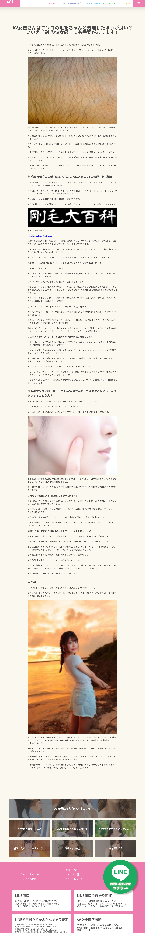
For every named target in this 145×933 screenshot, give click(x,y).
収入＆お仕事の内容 (72, 5)
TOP (29, 874)
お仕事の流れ (54, 5)
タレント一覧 (72, 879)
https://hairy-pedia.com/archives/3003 (44, 240)
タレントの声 (109, 5)
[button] (72, 813)
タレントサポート (92, 5)
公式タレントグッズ (72, 884)
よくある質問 (123, 5)
